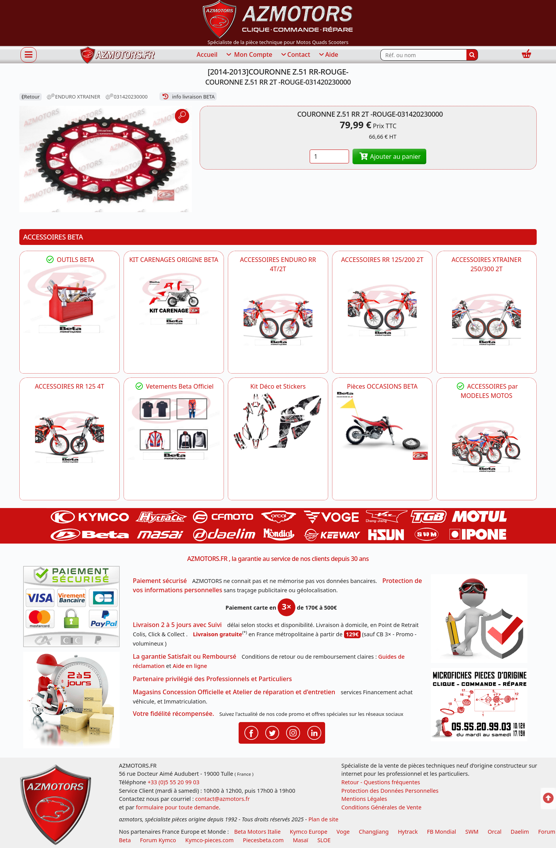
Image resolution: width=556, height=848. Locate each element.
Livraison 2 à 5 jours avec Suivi (177, 624)
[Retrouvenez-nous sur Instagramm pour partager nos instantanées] (293, 732)
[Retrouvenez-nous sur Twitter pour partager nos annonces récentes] (272, 732)
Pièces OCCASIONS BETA (382, 386)
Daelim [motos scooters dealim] (519, 831)
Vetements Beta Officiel (174, 386)
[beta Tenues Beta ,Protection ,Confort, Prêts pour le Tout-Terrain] (174, 425)
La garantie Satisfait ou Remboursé (184, 656)
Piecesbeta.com (263, 840)
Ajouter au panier (389, 156)
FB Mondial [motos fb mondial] (441, 831)
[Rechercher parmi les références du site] (423, 55)
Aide (328, 54)
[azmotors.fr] (117, 55)
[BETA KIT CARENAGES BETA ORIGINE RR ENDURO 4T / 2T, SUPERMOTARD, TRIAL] (174, 298)
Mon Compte (248, 54)
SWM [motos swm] (471, 831)
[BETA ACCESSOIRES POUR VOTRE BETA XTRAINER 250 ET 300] (486, 319)
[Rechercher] (472, 55)
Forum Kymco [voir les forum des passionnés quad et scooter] (158, 840)
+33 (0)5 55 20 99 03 (173, 782)
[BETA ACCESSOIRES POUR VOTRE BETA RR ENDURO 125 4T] (69, 437)
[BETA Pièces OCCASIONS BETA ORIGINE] (382, 425)
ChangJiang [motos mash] (373, 831)
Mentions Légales (364, 798)
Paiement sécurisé (160, 580)
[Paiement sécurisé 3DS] (74, 609)
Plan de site (324, 819)
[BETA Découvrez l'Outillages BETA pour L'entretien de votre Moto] (69, 298)
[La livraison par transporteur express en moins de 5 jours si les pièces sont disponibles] (74, 703)
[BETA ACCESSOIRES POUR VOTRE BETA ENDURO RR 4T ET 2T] (278, 319)
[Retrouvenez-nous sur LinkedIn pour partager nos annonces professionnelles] (314, 732)
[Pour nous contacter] (482, 707)
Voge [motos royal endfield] (343, 831)
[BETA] (486, 446)
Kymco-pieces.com (209, 840)
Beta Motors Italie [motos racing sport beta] (257, 831)
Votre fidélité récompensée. (173, 713)
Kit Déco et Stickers (277, 386)
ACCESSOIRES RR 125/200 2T (382, 259)
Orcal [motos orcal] (495, 831)
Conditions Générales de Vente (381, 807)
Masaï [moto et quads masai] (300, 840)
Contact (295, 54)
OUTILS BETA (69, 259)
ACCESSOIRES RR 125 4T (69, 386)
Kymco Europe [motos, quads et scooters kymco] (308, 831)
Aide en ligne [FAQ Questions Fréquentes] (190, 666)
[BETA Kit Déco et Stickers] (278, 421)
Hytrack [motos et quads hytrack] (408, 831)
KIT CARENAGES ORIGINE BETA (174, 259)
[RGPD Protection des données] (482, 621)
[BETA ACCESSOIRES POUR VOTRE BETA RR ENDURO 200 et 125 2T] (382, 310)
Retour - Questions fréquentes (380, 782)
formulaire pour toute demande (177, 807)
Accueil (207, 54)
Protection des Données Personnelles (390, 790)
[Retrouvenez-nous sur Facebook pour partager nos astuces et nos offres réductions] (251, 732)
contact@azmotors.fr (222, 798)
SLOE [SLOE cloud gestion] (324, 840)
